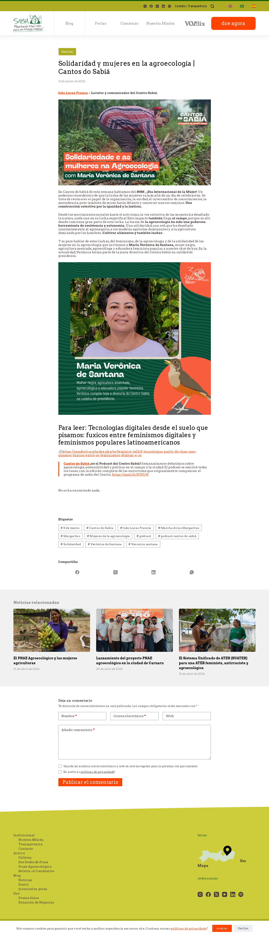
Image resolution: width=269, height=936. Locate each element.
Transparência (197, 6)
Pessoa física (29, 898)
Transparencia (30, 844)
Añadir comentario (78, 730)
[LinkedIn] (163, 6)
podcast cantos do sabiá (177, 536)
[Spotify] (169, 6)
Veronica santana (143, 544)
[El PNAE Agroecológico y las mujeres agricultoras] (51, 630)
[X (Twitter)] (115, 572)
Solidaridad (71, 544)
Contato (180, 6)
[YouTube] (157, 6)
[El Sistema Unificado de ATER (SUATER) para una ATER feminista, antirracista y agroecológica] (217, 630)
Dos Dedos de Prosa (33, 862)
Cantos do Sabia (99, 528)
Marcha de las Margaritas (178, 528)
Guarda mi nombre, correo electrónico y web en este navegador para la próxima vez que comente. (130, 766)
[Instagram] (145, 6)
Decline (243, 928)
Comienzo (129, 23)
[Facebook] (151, 6)
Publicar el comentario (90, 782)
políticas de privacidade (189, 928)
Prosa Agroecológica (35, 866)
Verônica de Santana (105, 544)
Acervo (19, 853)
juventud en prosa (33, 889)
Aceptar (222, 928)
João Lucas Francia (135, 528)
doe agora (233, 23)
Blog (69, 23)
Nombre (69, 716)
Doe (16, 893)
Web (170, 716)
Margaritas (70, 536)
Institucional (24, 835)
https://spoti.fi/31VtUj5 (130, 474)
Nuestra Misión (160, 23)
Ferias (100, 23)
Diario (24, 884)
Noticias (67, 51)
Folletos (25, 858)
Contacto (26, 849)
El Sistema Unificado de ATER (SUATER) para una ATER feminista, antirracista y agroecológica (213, 663)
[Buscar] (212, 6)
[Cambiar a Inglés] (230, 6)
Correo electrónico (129, 716)
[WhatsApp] (192, 572)
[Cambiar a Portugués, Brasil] (242, 6)
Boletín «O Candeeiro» (36, 871)
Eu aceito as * (89, 771)
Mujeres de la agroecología (108, 536)
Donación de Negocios (36, 902)
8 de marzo (70, 528)
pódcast (144, 536)
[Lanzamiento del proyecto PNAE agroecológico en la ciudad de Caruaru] (134, 630)
